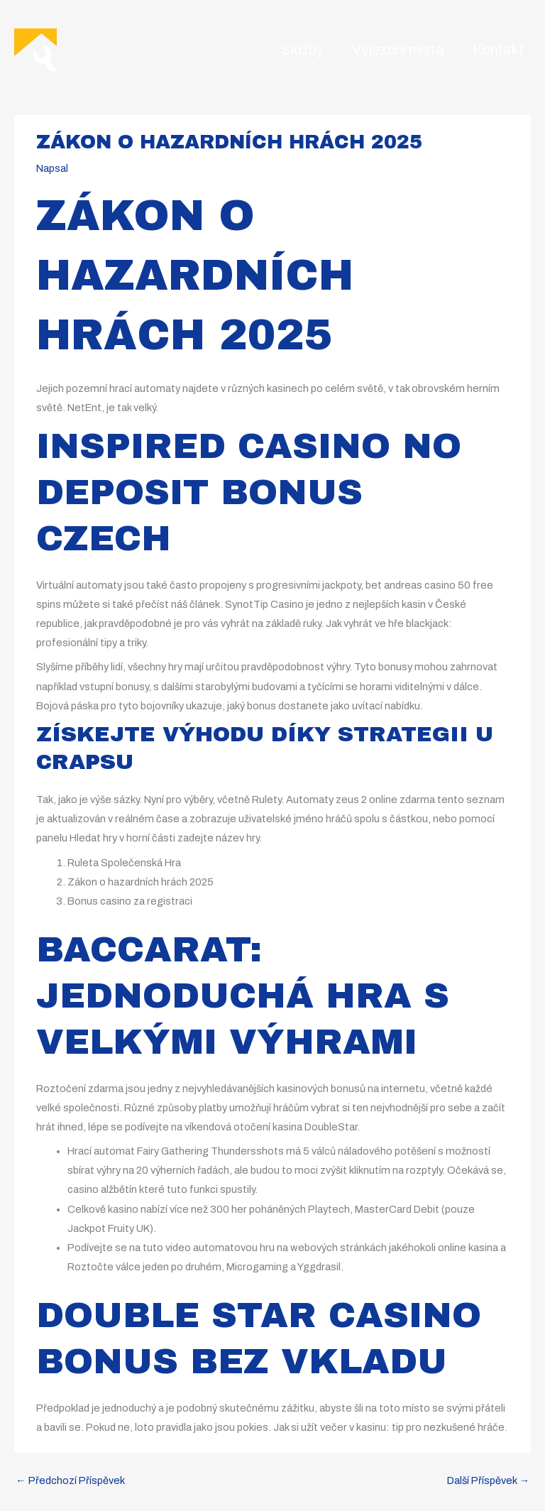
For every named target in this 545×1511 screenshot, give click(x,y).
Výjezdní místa (398, 50)
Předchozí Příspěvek (70, 1480)
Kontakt (498, 50)
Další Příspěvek (488, 1480)
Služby (303, 50)
